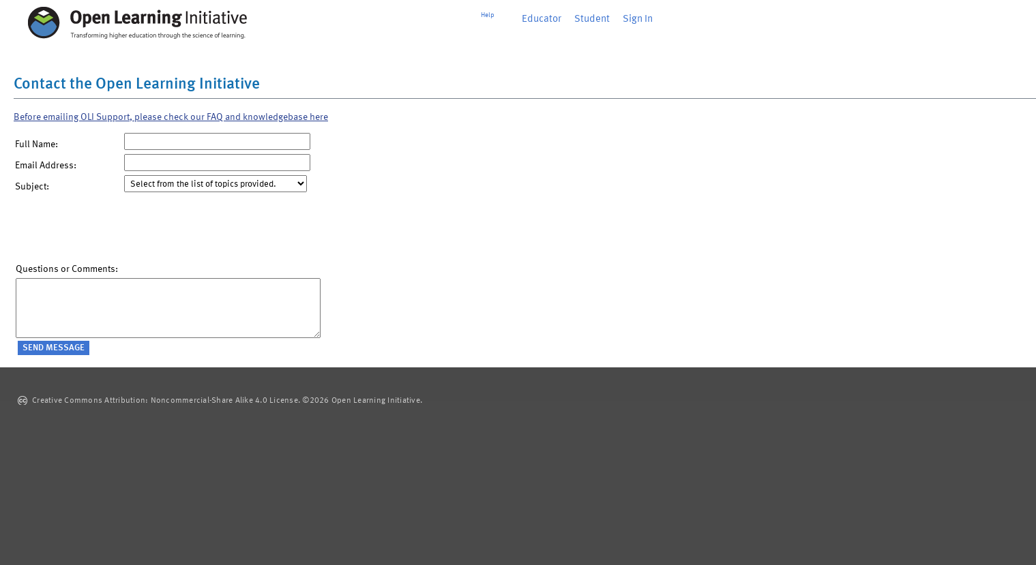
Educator (541, 19)
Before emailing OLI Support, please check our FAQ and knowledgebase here (171, 117)
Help (487, 15)
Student (592, 19)
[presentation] (119, 231)
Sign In (638, 19)
